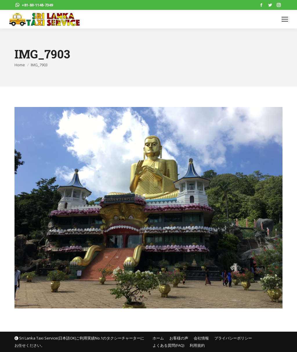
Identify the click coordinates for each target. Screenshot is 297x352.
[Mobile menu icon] (284, 19)
